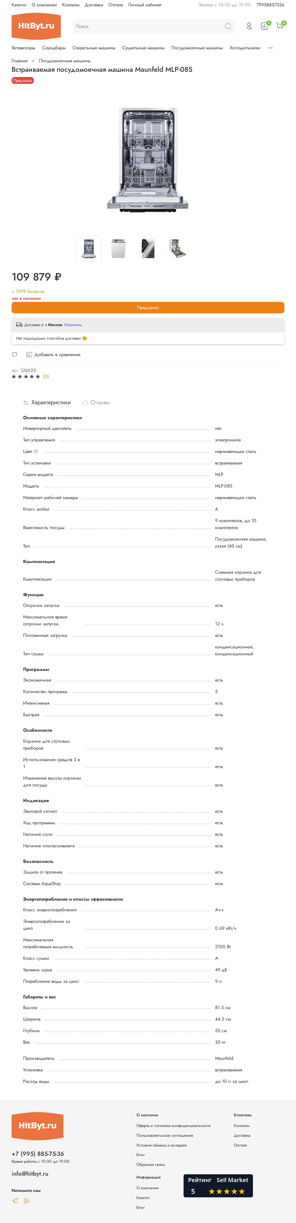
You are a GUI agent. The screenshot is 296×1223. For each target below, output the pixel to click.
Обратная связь (150, 1164)
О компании (44, 4)
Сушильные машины (143, 47)
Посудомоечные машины (197, 47)
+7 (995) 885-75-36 (38, 1153)
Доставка (94, 4)
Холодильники (245, 47)
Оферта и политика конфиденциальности (173, 1125)
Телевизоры (23, 47)
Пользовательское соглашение (164, 1135)
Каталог (19, 4)
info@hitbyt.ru (30, 1173)
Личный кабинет (144, 4)
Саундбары (54, 47)
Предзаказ (148, 307)
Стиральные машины (94, 47)
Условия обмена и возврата (161, 1145)
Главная (19, 60)
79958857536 (270, 4)
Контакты (70, 4)
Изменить (73, 324)
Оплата (115, 4)
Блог (140, 1155)
